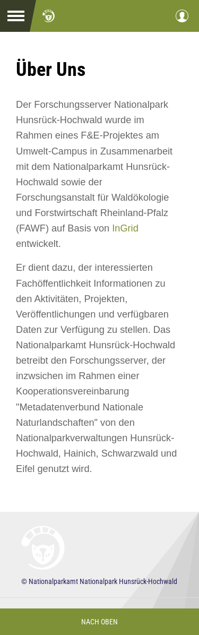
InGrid (125, 228)
